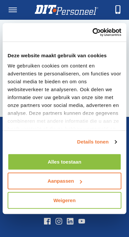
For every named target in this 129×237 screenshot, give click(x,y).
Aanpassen (65, 181)
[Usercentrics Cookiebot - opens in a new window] (92, 32)
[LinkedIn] (70, 221)
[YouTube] (81, 221)
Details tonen (92, 142)
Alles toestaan (64, 162)
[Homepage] (66, 10)
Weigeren (64, 200)
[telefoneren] (118, 10)
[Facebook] (47, 221)
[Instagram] (59, 221)
